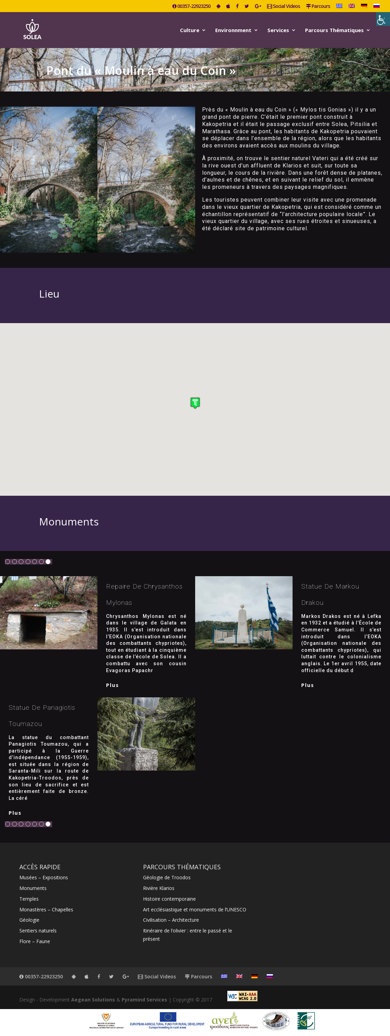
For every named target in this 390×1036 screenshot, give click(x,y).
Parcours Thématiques (334, 30)
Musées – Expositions (43, 877)
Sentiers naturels (38, 930)
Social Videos (283, 6)
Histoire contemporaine (169, 898)
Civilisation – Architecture (171, 920)
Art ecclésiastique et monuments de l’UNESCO (194, 909)
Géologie (29, 920)
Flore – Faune (34, 941)
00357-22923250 (191, 6)
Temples (29, 898)
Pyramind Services (144, 999)
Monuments (33, 888)
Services (278, 30)
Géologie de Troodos (167, 877)
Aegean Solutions (93, 999)
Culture (189, 30)
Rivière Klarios (158, 888)
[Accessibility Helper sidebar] (383, 19)
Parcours (318, 6)
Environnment (233, 30)
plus (112, 684)
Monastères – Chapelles (46, 909)
